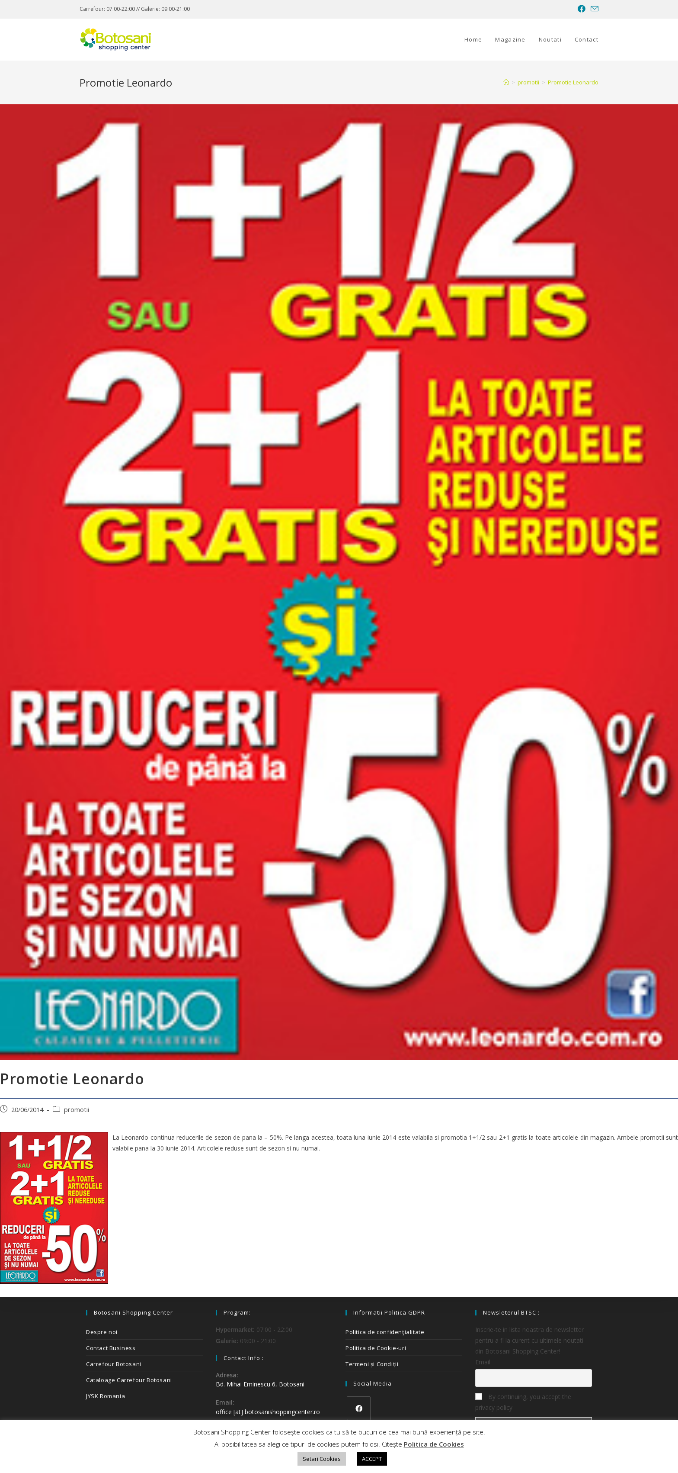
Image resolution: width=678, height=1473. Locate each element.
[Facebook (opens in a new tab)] (581, 9)
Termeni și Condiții (371, 1364)
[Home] (506, 82)
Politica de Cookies (434, 1444)
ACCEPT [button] (372, 1459)
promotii (76, 1110)
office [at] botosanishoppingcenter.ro (268, 1412)
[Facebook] (359, 1408)
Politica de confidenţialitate (384, 1332)
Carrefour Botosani (113, 1364)
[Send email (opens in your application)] (593, 9)
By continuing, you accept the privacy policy (523, 1402)
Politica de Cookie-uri (375, 1348)
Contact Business (111, 1348)
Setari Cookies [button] (322, 1459)
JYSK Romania (105, 1396)
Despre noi (102, 1332)
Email (482, 1362)
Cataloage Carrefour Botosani (129, 1380)
